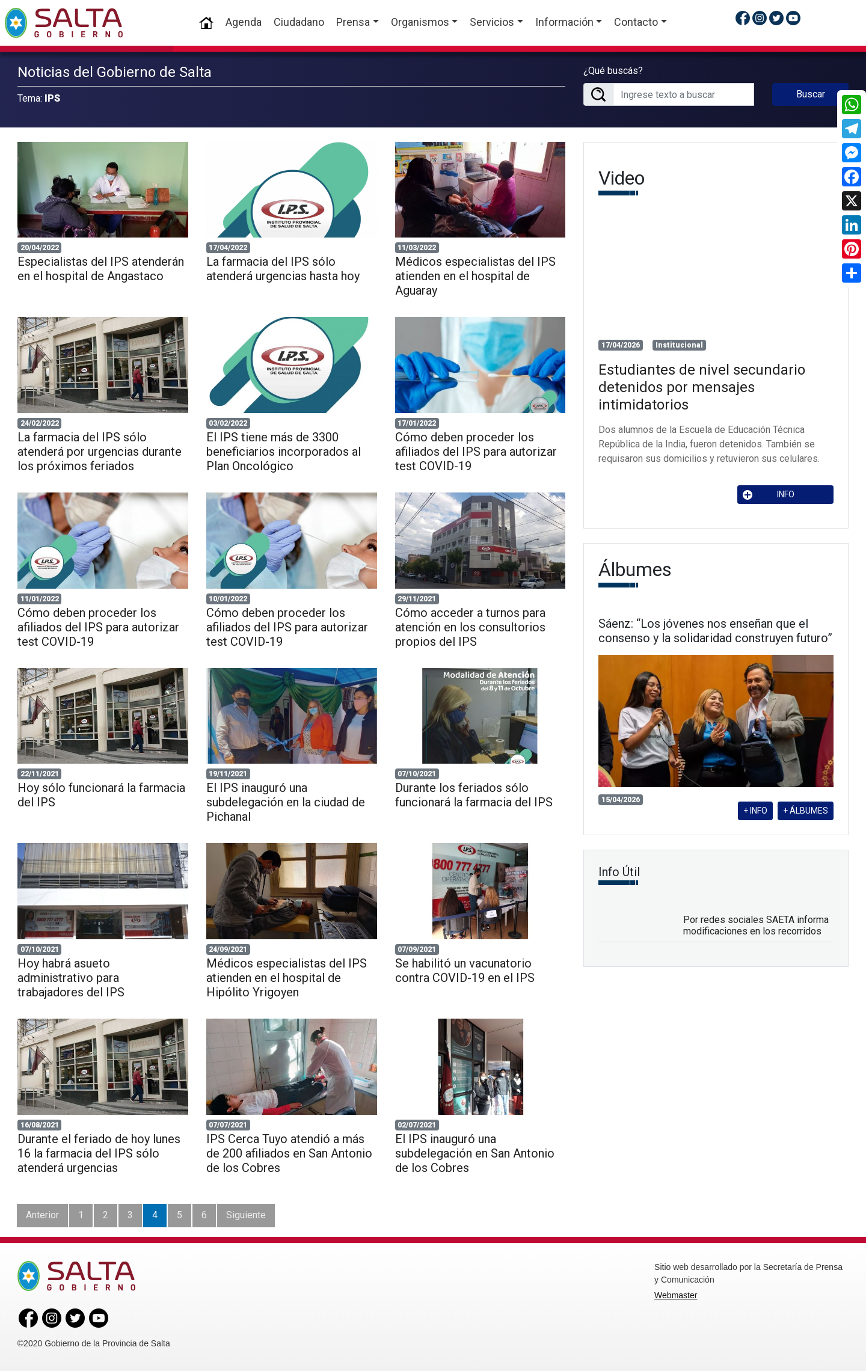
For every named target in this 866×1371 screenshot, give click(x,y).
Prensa (353, 22)
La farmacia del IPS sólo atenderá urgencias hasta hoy (283, 268)
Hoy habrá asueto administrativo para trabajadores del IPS (70, 977)
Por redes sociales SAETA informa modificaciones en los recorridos (756, 925)
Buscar (810, 94)
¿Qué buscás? (613, 70)
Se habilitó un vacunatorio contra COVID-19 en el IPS (465, 970)
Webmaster (675, 1295)
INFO (768, 494)
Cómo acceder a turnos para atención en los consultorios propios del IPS (470, 627)
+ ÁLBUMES (805, 810)
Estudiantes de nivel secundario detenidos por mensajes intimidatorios (701, 387)
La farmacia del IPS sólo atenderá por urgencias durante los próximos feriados (99, 451)
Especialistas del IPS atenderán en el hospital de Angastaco (100, 268)
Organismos (420, 22)
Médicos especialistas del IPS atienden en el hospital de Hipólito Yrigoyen (286, 977)
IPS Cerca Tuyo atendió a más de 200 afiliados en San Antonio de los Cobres (289, 1153)
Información (564, 22)
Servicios (492, 22)
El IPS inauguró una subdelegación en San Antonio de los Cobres (474, 1153)
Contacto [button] (636, 22)
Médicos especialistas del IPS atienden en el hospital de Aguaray (475, 276)
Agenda (244, 22)
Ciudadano (299, 22)
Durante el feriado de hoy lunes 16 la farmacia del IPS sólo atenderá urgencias (98, 1153)
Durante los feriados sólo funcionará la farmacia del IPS (474, 795)
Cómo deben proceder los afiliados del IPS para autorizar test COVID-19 (476, 451)
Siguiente (246, 1215)
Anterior (42, 1215)
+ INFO (755, 810)
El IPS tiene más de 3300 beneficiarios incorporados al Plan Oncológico (283, 451)
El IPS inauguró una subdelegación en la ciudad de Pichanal (285, 802)
